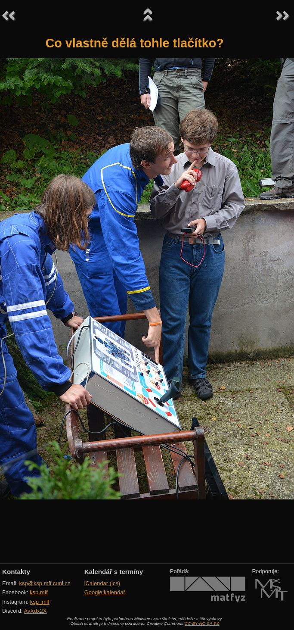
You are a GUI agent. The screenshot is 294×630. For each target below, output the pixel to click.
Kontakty (16, 571)
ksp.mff (39, 592)
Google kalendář (104, 592)
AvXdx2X (35, 611)
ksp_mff (40, 602)
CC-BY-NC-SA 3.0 (202, 623)
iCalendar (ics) (102, 583)
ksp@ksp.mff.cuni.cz (45, 583)
